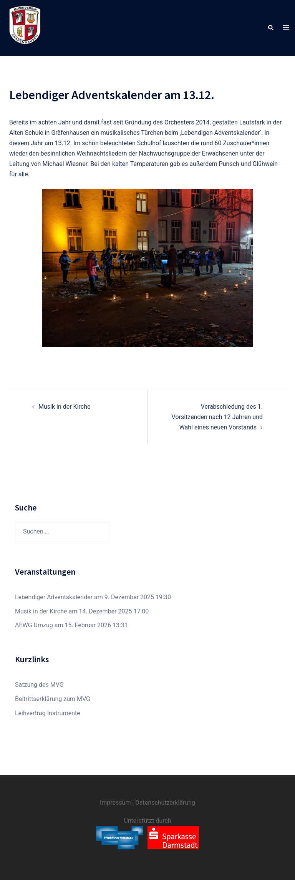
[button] (270, 28)
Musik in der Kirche (64, 406)
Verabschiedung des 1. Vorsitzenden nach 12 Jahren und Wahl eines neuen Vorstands (217, 417)
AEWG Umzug (34, 625)
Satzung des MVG (39, 684)
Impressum (115, 802)
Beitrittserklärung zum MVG (52, 699)
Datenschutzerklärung (165, 802)
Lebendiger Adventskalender (54, 597)
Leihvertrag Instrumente (47, 713)
